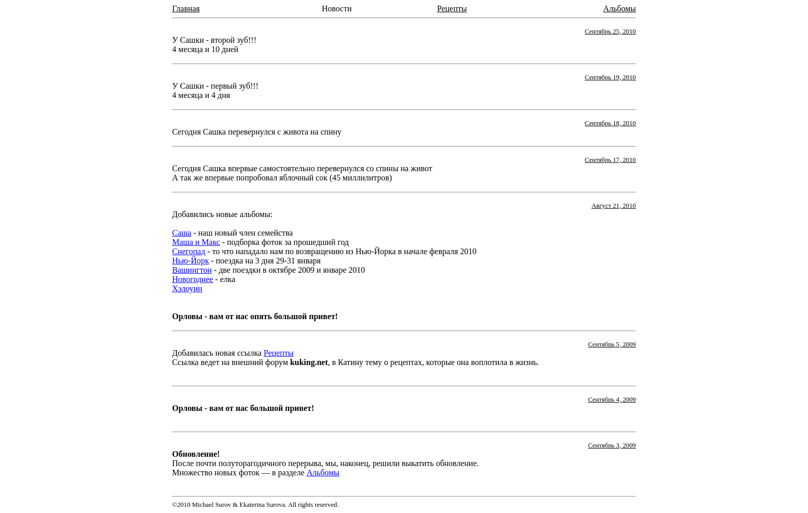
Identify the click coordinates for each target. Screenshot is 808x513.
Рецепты (452, 8)
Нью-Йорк (190, 260)
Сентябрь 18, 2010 (610, 123)
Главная (186, 8)
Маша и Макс (196, 242)
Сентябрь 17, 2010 (610, 159)
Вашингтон (192, 270)
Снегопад (188, 251)
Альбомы (619, 8)
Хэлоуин (187, 288)
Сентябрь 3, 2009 (612, 445)
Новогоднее (192, 279)
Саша (181, 232)
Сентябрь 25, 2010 (610, 31)
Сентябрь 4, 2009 (612, 399)
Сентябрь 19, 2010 (610, 77)
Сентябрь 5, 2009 (612, 344)
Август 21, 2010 (614, 205)
